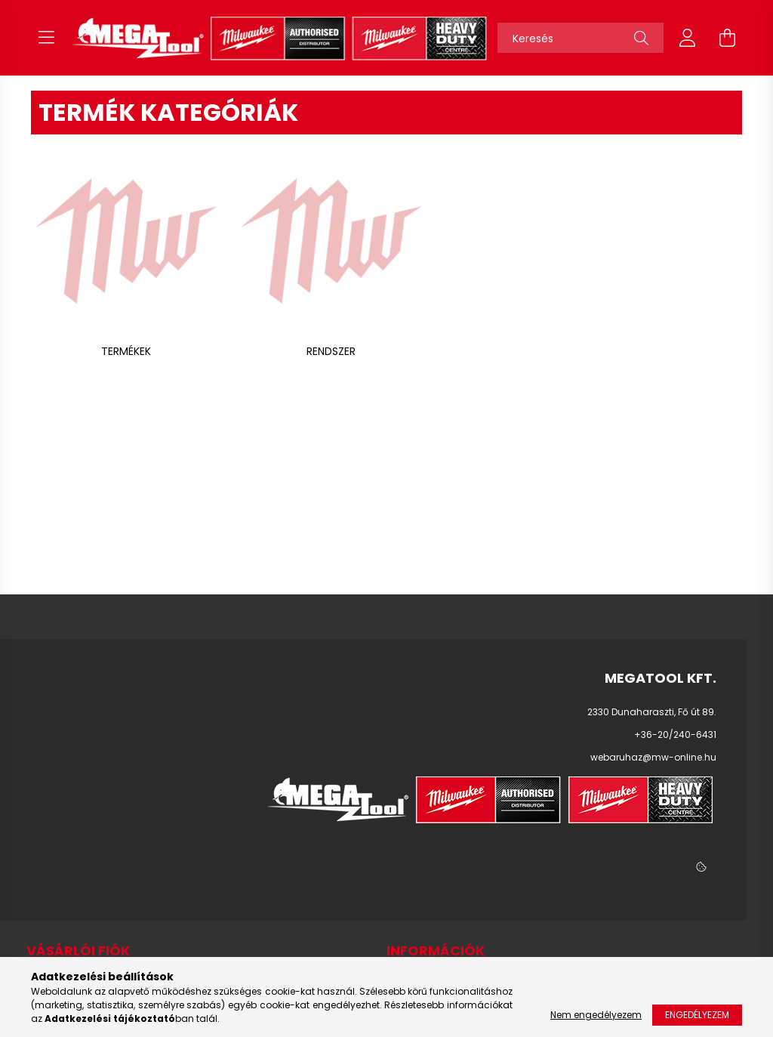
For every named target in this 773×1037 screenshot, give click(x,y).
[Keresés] (580, 38)
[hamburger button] (46, 38)
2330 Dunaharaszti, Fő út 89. (651, 711)
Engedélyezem (697, 1014)
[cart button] (727, 38)
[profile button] (688, 38)
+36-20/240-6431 (675, 734)
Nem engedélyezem (596, 1014)
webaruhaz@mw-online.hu (653, 757)
